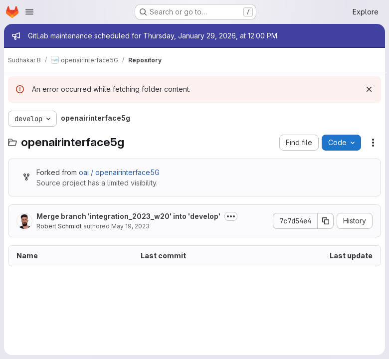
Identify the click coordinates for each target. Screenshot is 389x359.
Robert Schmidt (59, 226)
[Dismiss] (369, 89)
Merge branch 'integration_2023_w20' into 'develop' (128, 216)
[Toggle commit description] (230, 216)
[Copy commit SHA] (326, 221)
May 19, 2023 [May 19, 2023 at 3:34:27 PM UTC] (130, 226)
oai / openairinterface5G (119, 172)
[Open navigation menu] (29, 12)
